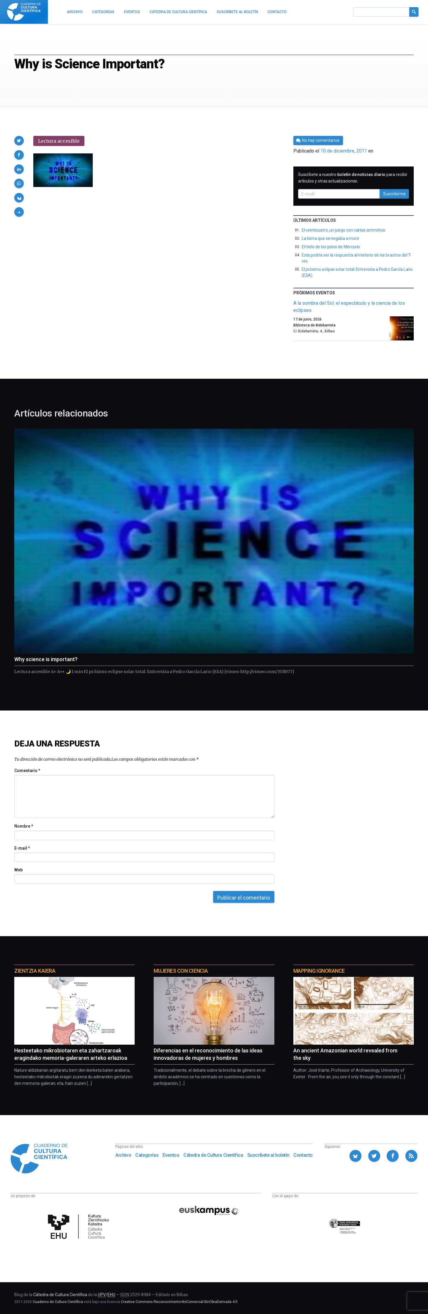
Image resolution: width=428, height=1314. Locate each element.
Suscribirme (394, 193)
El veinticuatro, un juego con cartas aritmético (344, 230)
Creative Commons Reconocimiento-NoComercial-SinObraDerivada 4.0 (179, 1302)
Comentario (27, 770)
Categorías (146, 1155)
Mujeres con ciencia (181, 971)
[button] (19, 140)
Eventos (171, 1155)
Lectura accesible (59, 141)
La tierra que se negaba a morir (330, 238)
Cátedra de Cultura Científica (213, 1155)
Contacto (303, 1155)
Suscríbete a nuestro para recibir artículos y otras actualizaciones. (352, 177)
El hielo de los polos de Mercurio (331, 246)
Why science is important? (46, 659)
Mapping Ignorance (319, 971)
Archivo (123, 1155)
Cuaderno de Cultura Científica (58, 1302)
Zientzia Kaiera (34, 971)
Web (18, 869)
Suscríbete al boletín (268, 1155)
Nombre (23, 826)
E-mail (21, 848)
